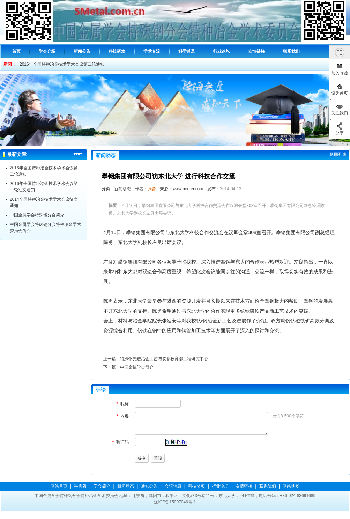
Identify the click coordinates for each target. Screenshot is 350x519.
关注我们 (339, 113)
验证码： (124, 442)
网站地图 (291, 486)
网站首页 (59, 486)
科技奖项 (196, 486)
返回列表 (338, 154)
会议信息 (173, 486)
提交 (142, 458)
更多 (78, 154)
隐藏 (339, 52)
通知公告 (149, 486)
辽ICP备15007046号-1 (175, 501)
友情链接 (244, 486)
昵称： (126, 403)
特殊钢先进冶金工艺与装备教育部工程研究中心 (164, 358)
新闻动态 (125, 486)
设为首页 (339, 93)
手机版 (80, 486)
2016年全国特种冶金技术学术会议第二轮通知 (62, 64)
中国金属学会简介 (137, 367)
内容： (126, 416)
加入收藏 (339, 73)
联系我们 (267, 486)
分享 (339, 133)
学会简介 (102, 486)
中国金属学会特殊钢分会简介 (37, 215)
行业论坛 (220, 486)
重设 (158, 458)
